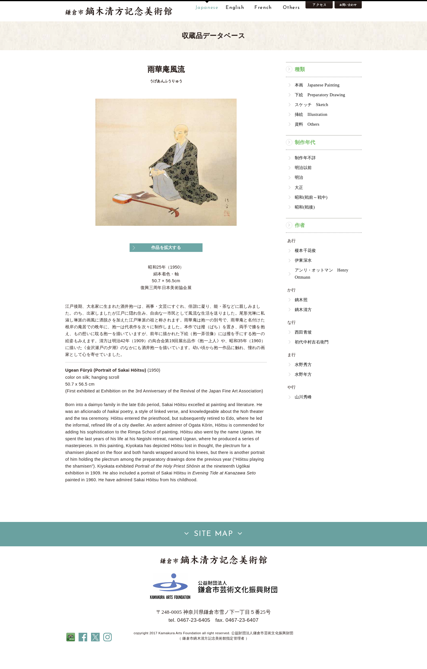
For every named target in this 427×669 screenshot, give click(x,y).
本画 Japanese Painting (317, 103)
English (235, 7)
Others (291, 7)
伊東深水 (303, 279)
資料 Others (307, 143)
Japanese (207, 7)
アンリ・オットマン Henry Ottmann (321, 292)
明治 (299, 196)
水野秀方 (303, 383)
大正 (299, 206)
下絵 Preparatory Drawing (320, 113)
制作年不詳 (305, 176)
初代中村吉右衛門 (312, 360)
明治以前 (303, 186)
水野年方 (303, 393)
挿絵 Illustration (311, 133)
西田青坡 (303, 350)
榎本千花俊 (305, 269)
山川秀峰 (303, 415)
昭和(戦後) (305, 225)
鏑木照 (301, 318)
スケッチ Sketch (311, 123)
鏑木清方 (303, 328)
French (263, 7)
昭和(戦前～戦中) (311, 216)
